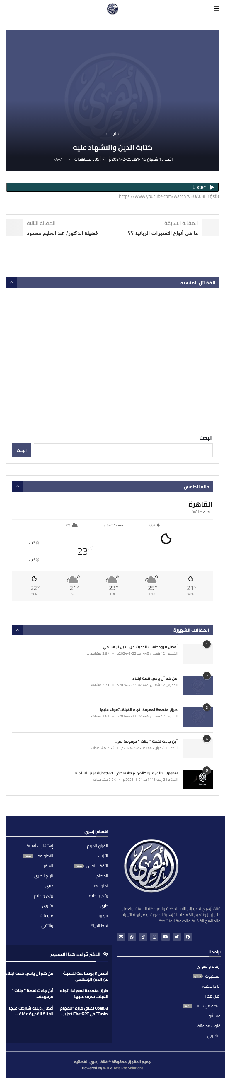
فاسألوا (214, 1016)
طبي (104, 906)
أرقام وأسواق (209, 966)
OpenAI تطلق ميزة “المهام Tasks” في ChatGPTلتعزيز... (84, 1011)
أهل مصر (213, 996)
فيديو (103, 916)
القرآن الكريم (97, 846)
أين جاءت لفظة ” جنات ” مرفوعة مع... (146, 741)
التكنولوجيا (44, 856)
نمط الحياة (99, 925)
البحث (206, 438)
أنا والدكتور (211, 986)
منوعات (46, 916)
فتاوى (47, 906)
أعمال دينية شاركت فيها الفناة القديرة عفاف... (31, 1011)
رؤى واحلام (98, 896)
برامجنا (215, 953)
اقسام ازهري (96, 832)
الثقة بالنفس (97, 866)
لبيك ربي (214, 1036)
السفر (48, 866)
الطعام (102, 876)
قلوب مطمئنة (209, 1026)
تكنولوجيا (100, 886)
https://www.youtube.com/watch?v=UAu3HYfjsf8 (169, 196)
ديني (49, 886)
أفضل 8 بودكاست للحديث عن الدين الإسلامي (140, 646)
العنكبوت (213, 976)
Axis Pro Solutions (128, 1067)
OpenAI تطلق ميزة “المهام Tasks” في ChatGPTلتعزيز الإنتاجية (126, 772)
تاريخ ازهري (43, 876)
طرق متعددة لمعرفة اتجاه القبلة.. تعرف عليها (139, 709)
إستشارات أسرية (40, 846)
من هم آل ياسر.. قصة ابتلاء (155, 678)
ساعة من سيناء (208, 1006)
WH (106, 1067)
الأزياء (103, 856)
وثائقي (47, 925)
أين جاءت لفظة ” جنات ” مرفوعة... (32, 993)
